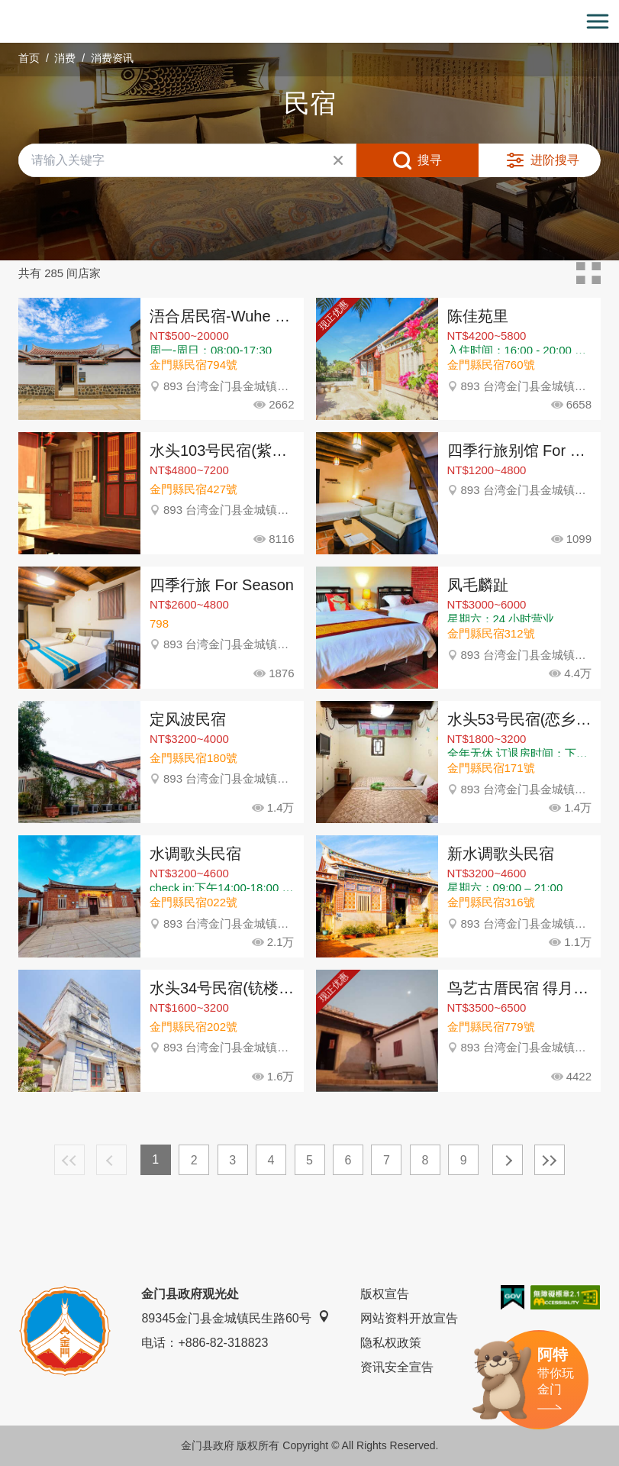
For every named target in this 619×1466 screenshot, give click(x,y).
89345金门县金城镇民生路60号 (235, 1317)
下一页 (507, 1160)
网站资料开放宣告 (409, 1318)
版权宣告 (384, 1293)
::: (5, 8)
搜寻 (430, 159)
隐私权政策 (390, 1342)
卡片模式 (588, 273)
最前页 (69, 1160)
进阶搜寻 (554, 159)
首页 (29, 58)
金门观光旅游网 (309, 22)
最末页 (549, 1160)
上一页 (111, 1160)
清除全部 (338, 160)
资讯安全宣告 (397, 1367)
